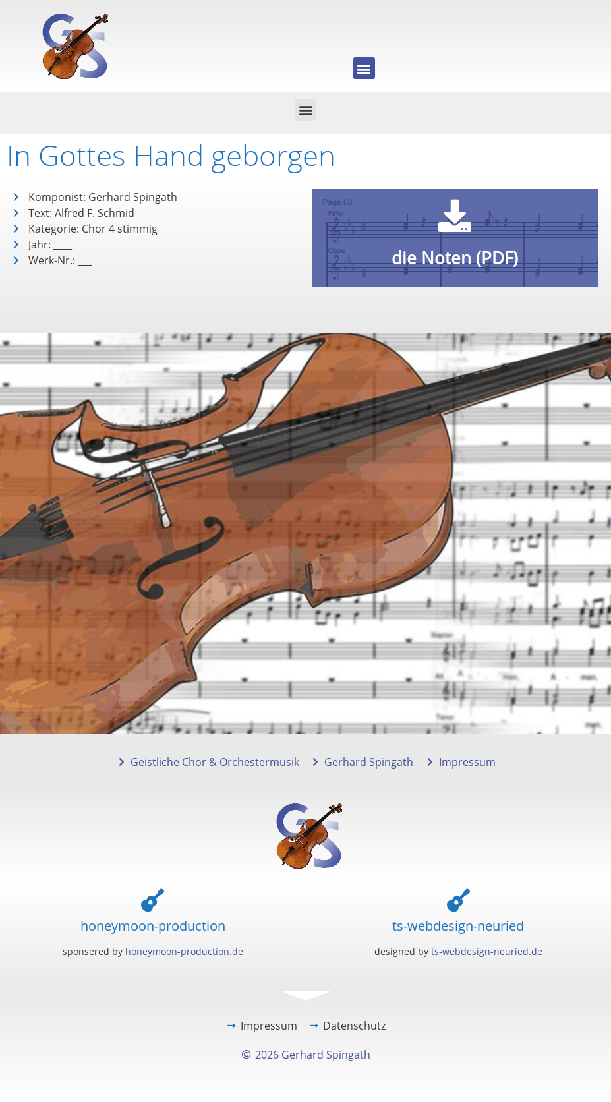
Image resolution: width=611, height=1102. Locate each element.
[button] (364, 68)
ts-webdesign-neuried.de (486, 951)
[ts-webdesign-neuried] (458, 900)
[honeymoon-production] (152, 900)
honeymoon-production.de (184, 951)
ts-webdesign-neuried (458, 926)
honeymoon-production (152, 926)
